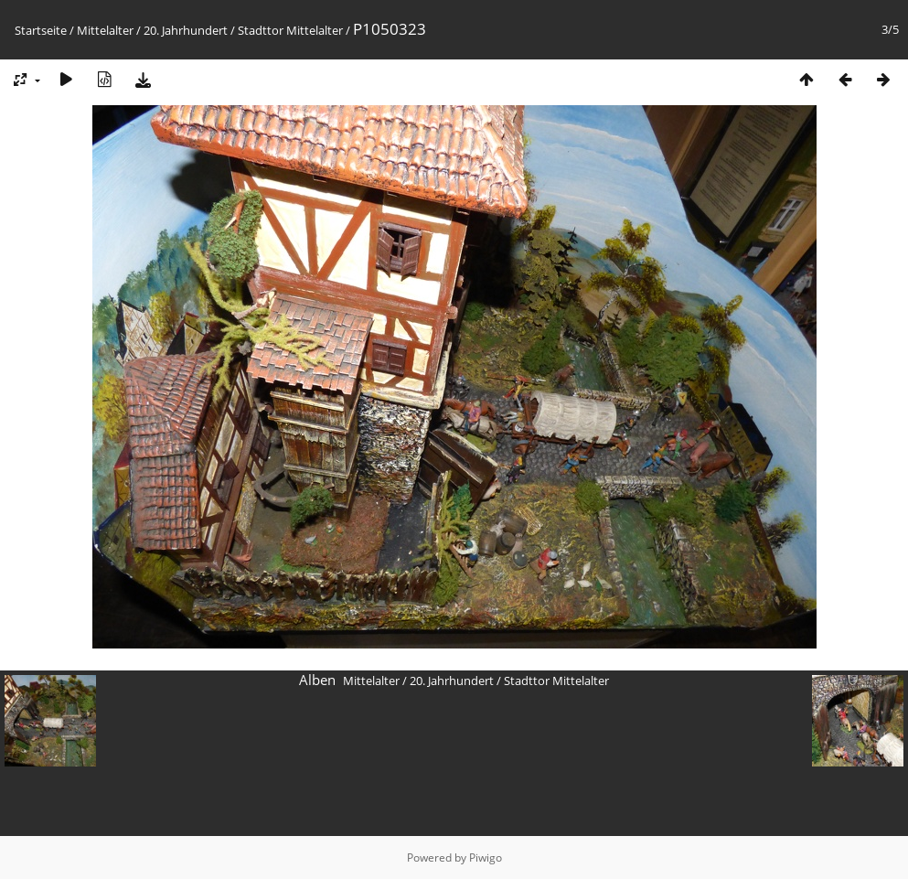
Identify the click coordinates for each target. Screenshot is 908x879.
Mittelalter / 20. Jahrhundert (152, 30)
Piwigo (485, 857)
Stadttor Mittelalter (290, 30)
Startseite (41, 30)
